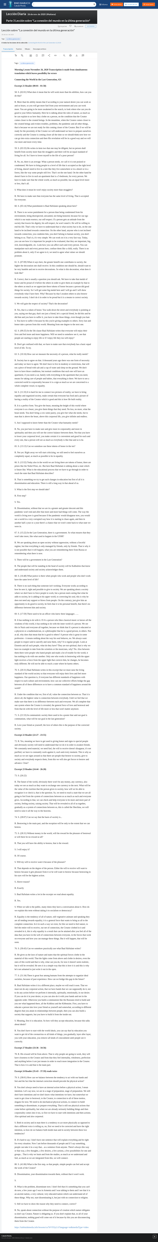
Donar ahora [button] (116, 4)
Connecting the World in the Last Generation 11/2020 (44, 43)
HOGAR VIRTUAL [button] (131, 4)
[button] (154, 1236)
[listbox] (22, 55)
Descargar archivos (39, 49)
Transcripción (8, 49)
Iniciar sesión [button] (149, 4)
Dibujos (27, 49)
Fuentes (19, 49)
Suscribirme (91, 26)
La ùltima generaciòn (13, 39)
